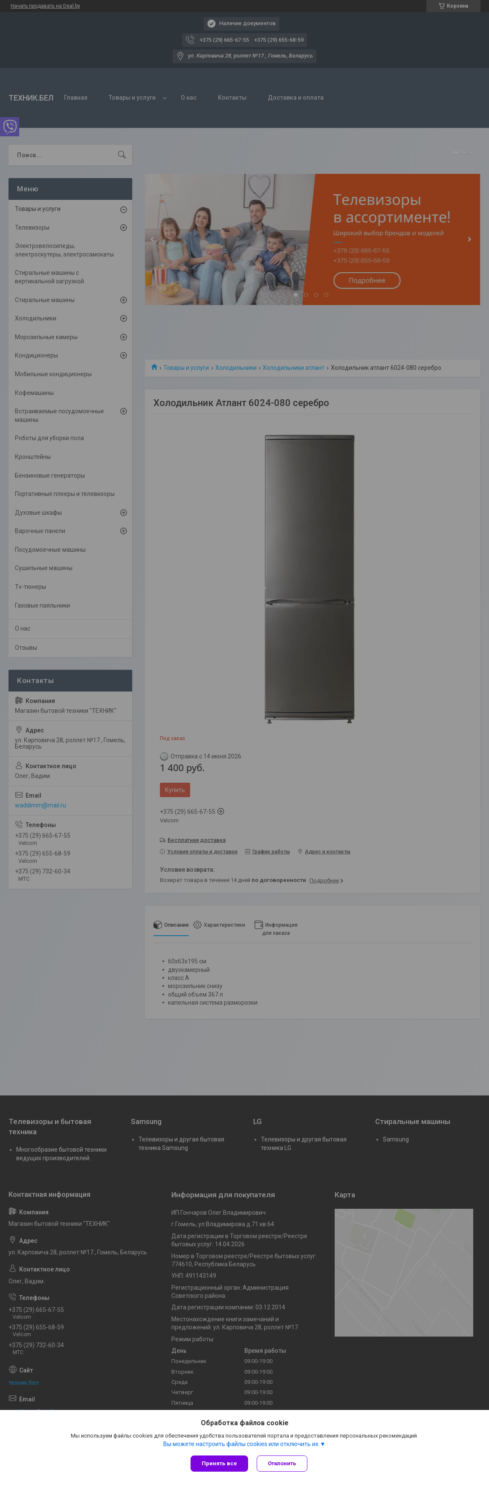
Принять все (219, 1463)
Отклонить (282, 1463)
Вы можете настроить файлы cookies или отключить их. (241, 1444)
